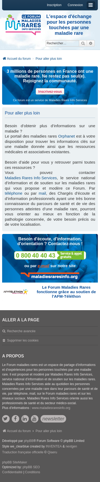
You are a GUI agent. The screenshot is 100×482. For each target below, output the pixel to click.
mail (42, 193)
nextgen (71, 446)
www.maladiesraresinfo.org (51, 408)
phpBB (28, 441)
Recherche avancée (21, 331)
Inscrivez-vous (50, 91)
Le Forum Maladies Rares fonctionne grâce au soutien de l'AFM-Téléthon (66, 291)
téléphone (13, 193)
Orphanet (66, 136)
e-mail (43, 265)
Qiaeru (52, 452)
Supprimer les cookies (22, 340)
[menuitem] (12, 472)
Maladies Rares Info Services (31, 178)
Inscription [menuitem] (54, 5)
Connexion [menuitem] (75, 5)
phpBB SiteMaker (14, 462)
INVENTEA (54, 446)
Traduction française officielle (22, 452)
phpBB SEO (31, 467)
